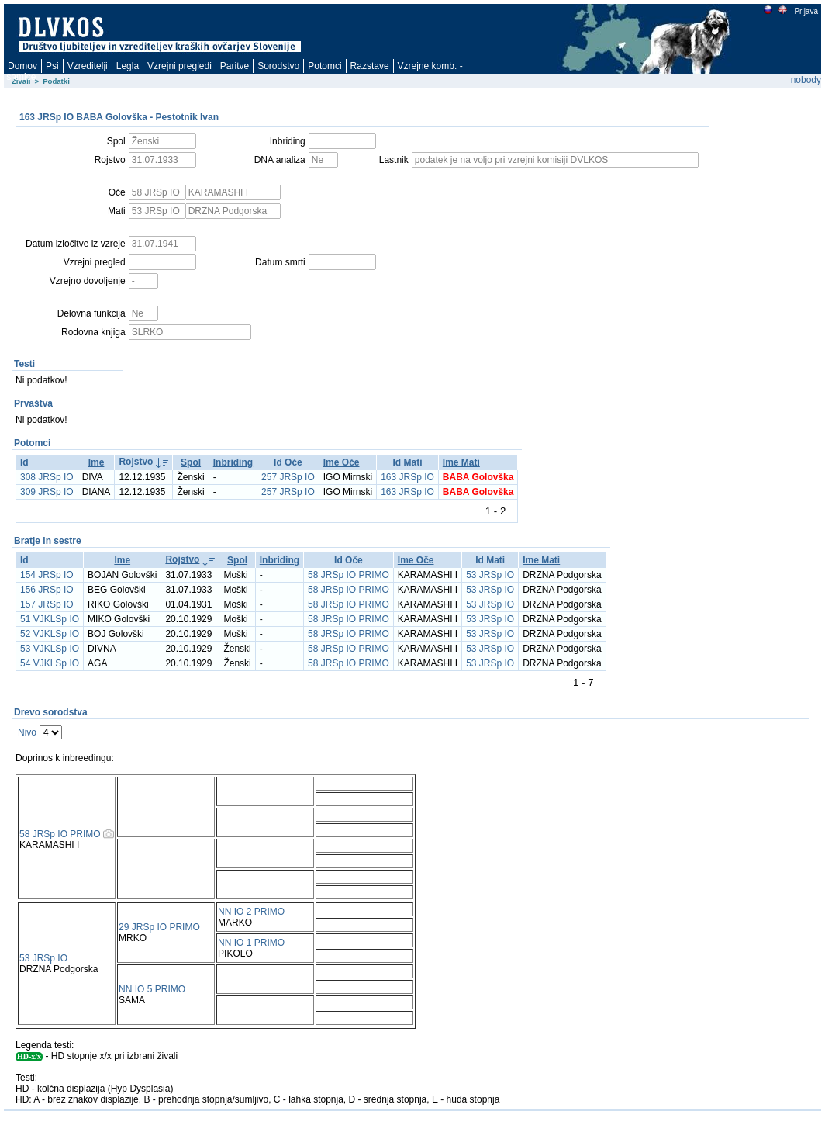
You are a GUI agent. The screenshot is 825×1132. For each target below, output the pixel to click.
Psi (52, 66)
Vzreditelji (87, 66)
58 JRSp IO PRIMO (348, 574)
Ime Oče (341, 462)
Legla (127, 66)
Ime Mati (461, 462)
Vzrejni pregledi (179, 66)
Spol (191, 462)
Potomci (324, 66)
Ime (96, 462)
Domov (22, 66)
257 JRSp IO (288, 477)
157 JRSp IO (47, 604)
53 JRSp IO (490, 574)
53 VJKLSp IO (49, 648)
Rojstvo (136, 461)
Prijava (805, 11)
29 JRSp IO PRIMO (159, 927)
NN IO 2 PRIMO (251, 911)
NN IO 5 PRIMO (152, 989)
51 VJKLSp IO (49, 619)
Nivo (27, 732)
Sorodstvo (278, 66)
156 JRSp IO (47, 589)
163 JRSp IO (407, 477)
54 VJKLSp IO (49, 663)
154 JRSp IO (47, 574)
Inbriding (233, 462)
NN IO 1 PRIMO (251, 942)
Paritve (234, 66)
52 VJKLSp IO (49, 633)
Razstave (369, 66)
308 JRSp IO (47, 477)
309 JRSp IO (47, 491)
